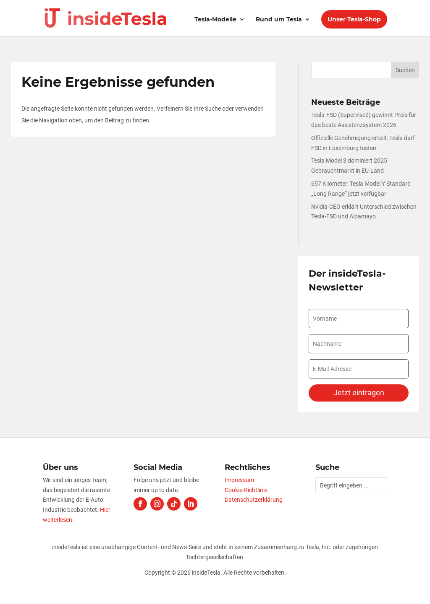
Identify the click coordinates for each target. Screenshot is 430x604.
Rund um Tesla (279, 19)
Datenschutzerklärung (254, 499)
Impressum (239, 480)
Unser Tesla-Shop (354, 19)
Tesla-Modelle (215, 19)
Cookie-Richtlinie (246, 490)
